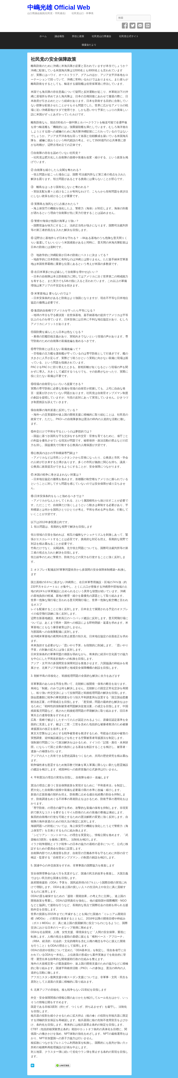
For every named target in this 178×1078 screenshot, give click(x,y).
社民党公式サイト (129, 36)
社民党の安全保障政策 (53, 59)
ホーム (43, 36)
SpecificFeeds (148, 26)
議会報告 (59, 36)
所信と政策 (78, 36)
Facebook (125, 26)
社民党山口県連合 (101, 36)
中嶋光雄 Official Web (58, 7)
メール (140, 26)
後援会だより (89, 44)
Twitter (132, 26)
